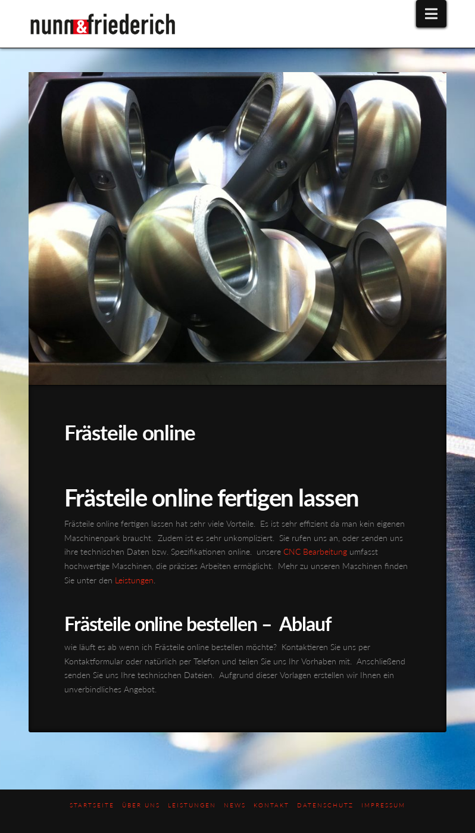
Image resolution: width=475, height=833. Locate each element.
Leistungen (134, 580)
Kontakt (271, 805)
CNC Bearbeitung (315, 551)
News (235, 805)
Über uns (141, 805)
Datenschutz (325, 805)
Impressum (383, 805)
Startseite (92, 805)
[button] (431, 13)
